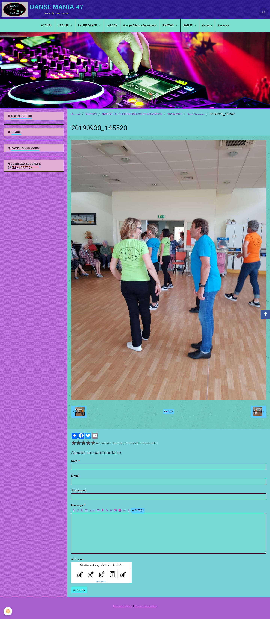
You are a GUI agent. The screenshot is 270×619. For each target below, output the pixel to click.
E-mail (75, 475)
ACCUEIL (46, 25)
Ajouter (79, 590)
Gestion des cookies (146, 606)
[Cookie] (8, 611)
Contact (207, 25)
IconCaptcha (101, 581)
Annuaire (223, 25)
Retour (168, 411)
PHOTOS (168, 25)
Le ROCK (111, 25)
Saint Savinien (196, 114)
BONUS (188, 25)
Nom (74, 460)
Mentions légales (122, 606)
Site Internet (78, 490)
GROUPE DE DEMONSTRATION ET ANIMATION (132, 114)
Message (77, 505)
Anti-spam (77, 559)
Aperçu (137, 510)
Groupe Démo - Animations (140, 25)
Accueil (75, 114)
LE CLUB (63, 25)
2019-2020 (174, 114)
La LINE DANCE (87, 25)
